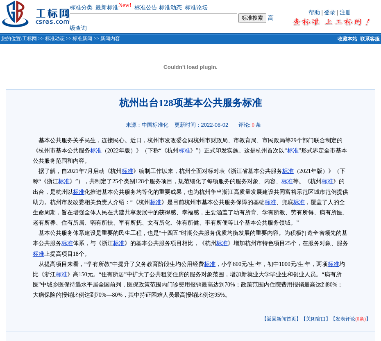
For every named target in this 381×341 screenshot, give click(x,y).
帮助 (314, 12)
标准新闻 (82, 38)
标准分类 (81, 8)
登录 (330, 12)
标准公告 (145, 8)
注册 (345, 12)
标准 (96, 151)
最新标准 (106, 8)
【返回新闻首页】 (281, 319)
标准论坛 (196, 8)
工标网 (29, 38)
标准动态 (170, 8)
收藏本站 (347, 39)
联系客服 (370, 39)
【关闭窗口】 (316, 319)
